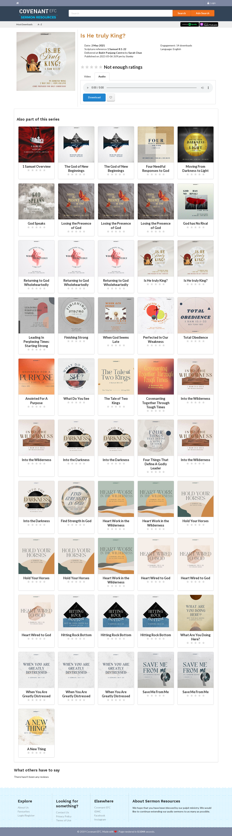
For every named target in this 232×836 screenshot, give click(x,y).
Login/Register (26, 815)
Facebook (99, 815)
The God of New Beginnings (76, 168)
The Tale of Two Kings (116, 401)
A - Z (40, 24)
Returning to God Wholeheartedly (36, 282)
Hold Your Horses (196, 521)
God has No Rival (195, 223)
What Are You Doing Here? (195, 637)
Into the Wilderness (195, 399)
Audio (102, 76)
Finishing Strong (76, 337)
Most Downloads (24, 24)
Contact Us (62, 812)
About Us (23, 807)
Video (87, 76)
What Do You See (76, 399)
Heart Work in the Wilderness (116, 523)
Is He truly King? (156, 280)
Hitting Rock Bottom (76, 635)
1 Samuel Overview (36, 166)
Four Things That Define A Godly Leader (155, 464)
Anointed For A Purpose (36, 401)
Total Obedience (195, 337)
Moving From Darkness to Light (195, 168)
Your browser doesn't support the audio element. (148, 88)
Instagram (100, 819)
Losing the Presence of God (76, 225)
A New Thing (36, 749)
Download (94, 97)
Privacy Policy (63, 816)
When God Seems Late (116, 339)
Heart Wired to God (155, 578)
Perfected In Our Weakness (155, 339)
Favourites (24, 811)
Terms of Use (63, 820)
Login (211, 3)
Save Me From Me (156, 692)
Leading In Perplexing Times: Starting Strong (36, 341)
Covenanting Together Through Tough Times (155, 403)
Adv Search (202, 13)
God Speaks (36, 223)
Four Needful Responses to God (155, 168)
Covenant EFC (102, 807)
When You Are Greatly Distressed (36, 694)
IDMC (97, 811)
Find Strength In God (76, 521)
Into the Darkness (76, 460)
